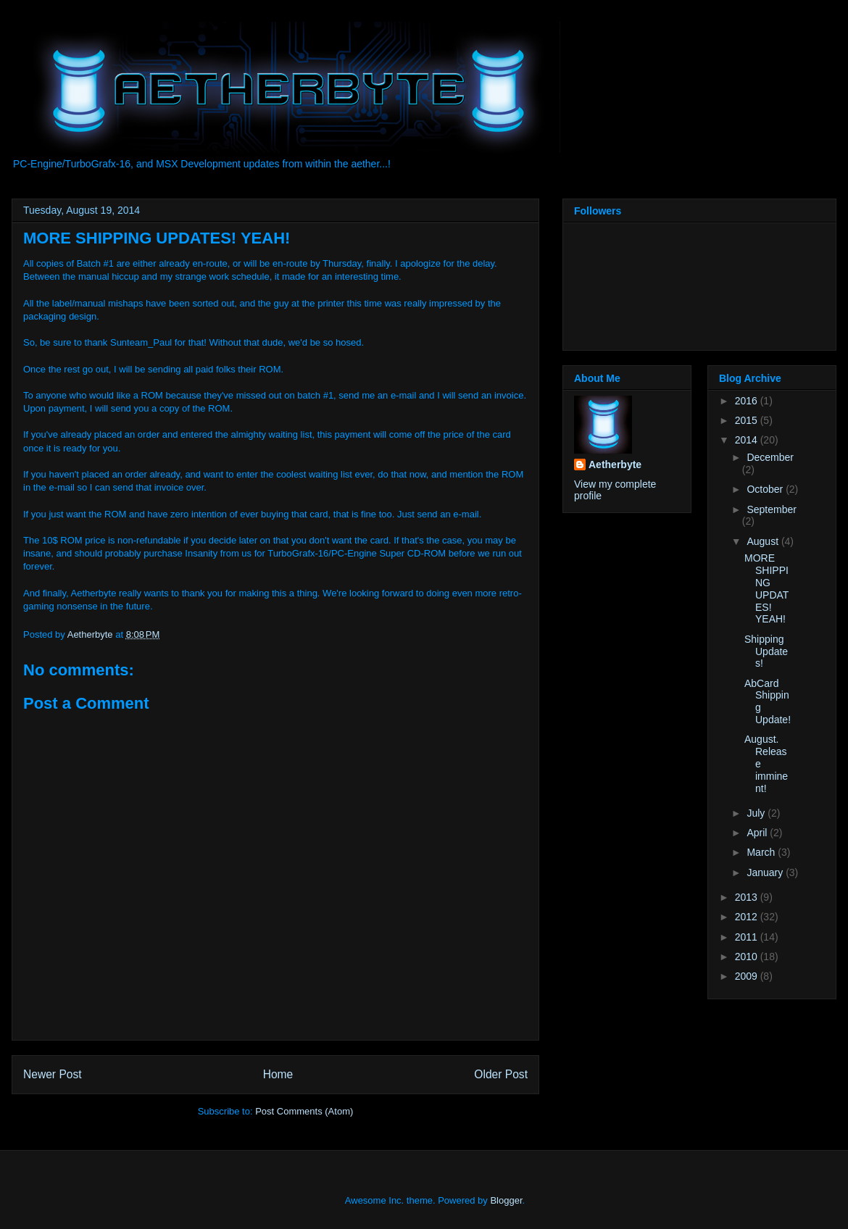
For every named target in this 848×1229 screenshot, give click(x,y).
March (762, 852)
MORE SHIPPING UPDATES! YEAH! (766, 588)
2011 (747, 937)
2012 (747, 916)
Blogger (506, 1200)
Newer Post (52, 1074)
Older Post (501, 1074)
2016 (747, 401)
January (766, 872)
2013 (747, 897)
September (771, 509)
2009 (747, 976)
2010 (747, 956)
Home (278, 1074)
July (757, 813)
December (770, 457)
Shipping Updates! (766, 651)
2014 (747, 440)
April (758, 832)
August (764, 541)
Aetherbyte (615, 464)
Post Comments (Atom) (304, 1111)
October (766, 489)
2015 (747, 420)
